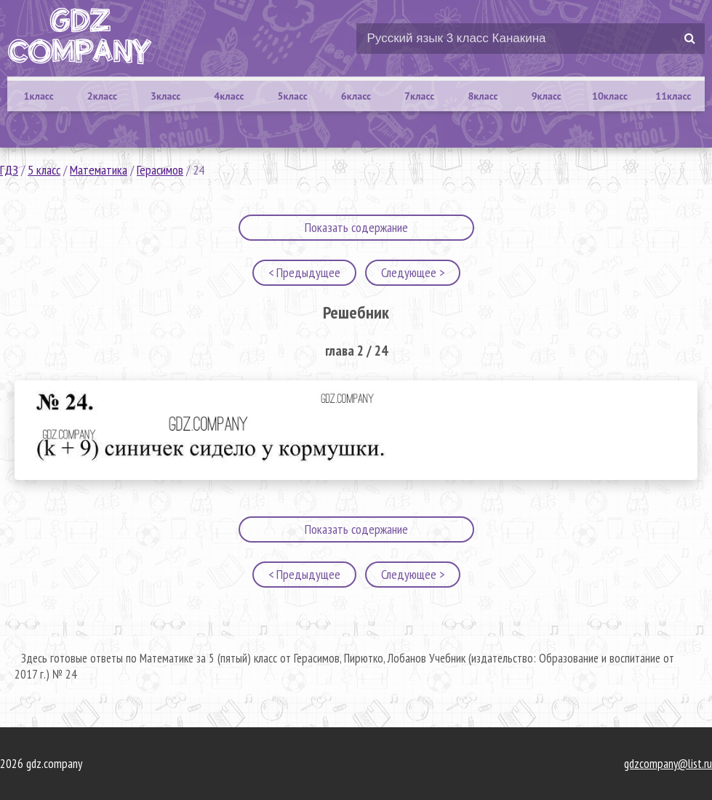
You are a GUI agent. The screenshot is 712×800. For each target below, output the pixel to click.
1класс (39, 96)
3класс (165, 96)
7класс (419, 96)
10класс (610, 96)
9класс (546, 96)
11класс (673, 96)
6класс (356, 96)
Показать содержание (356, 227)
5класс (293, 96)
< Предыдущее (304, 272)
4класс (229, 96)
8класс (482, 96)
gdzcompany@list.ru (668, 764)
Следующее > (412, 272)
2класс (102, 96)
